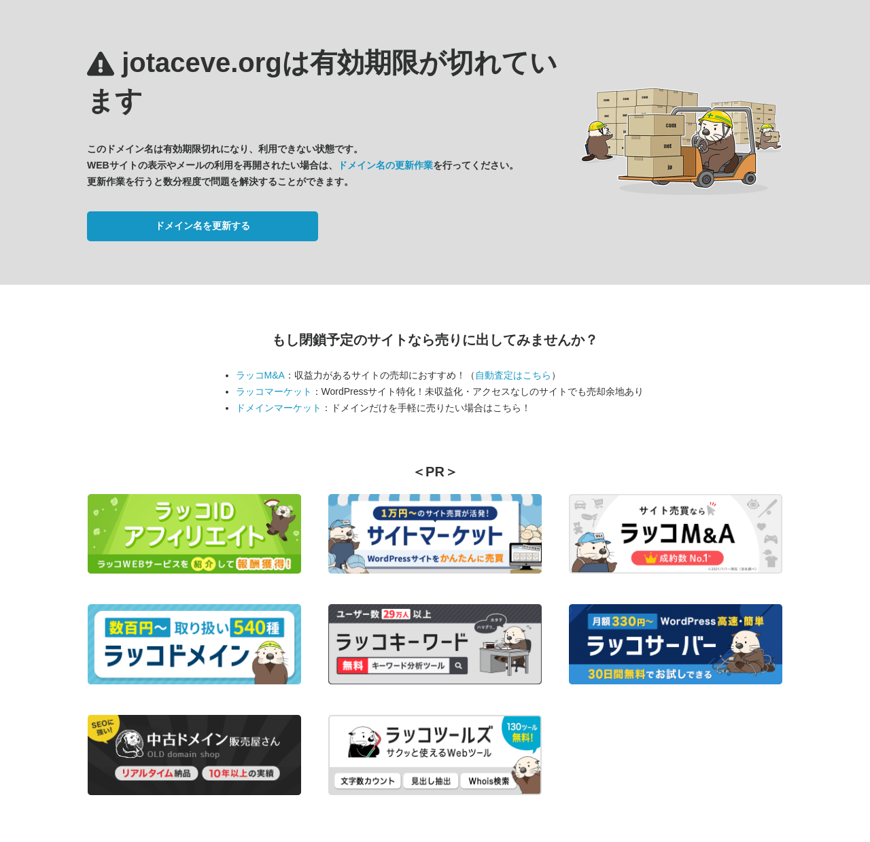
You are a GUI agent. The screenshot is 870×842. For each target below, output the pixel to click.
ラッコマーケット (274, 391)
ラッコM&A (260, 375)
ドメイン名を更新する (202, 225)
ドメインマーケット (278, 407)
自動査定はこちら (513, 375)
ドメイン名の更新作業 (385, 165)
